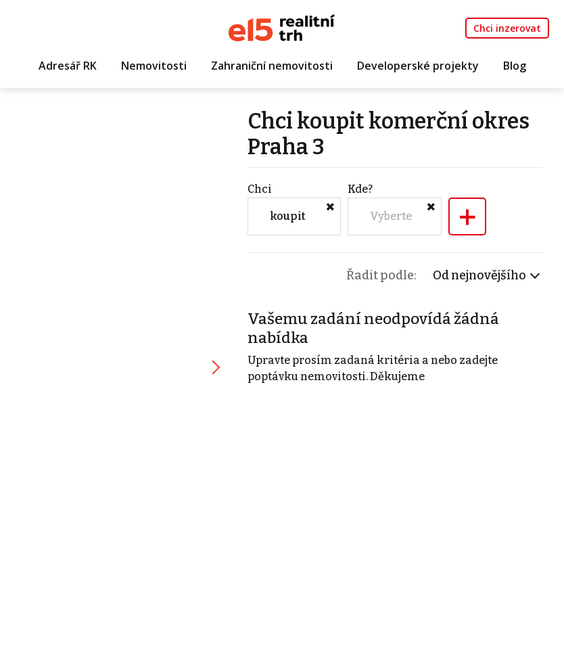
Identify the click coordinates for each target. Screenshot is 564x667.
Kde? (360, 189)
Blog (514, 65)
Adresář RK (68, 65)
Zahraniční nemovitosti (272, 65)
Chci (260, 189)
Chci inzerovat (507, 28)
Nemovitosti (154, 65)
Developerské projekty (418, 65)
